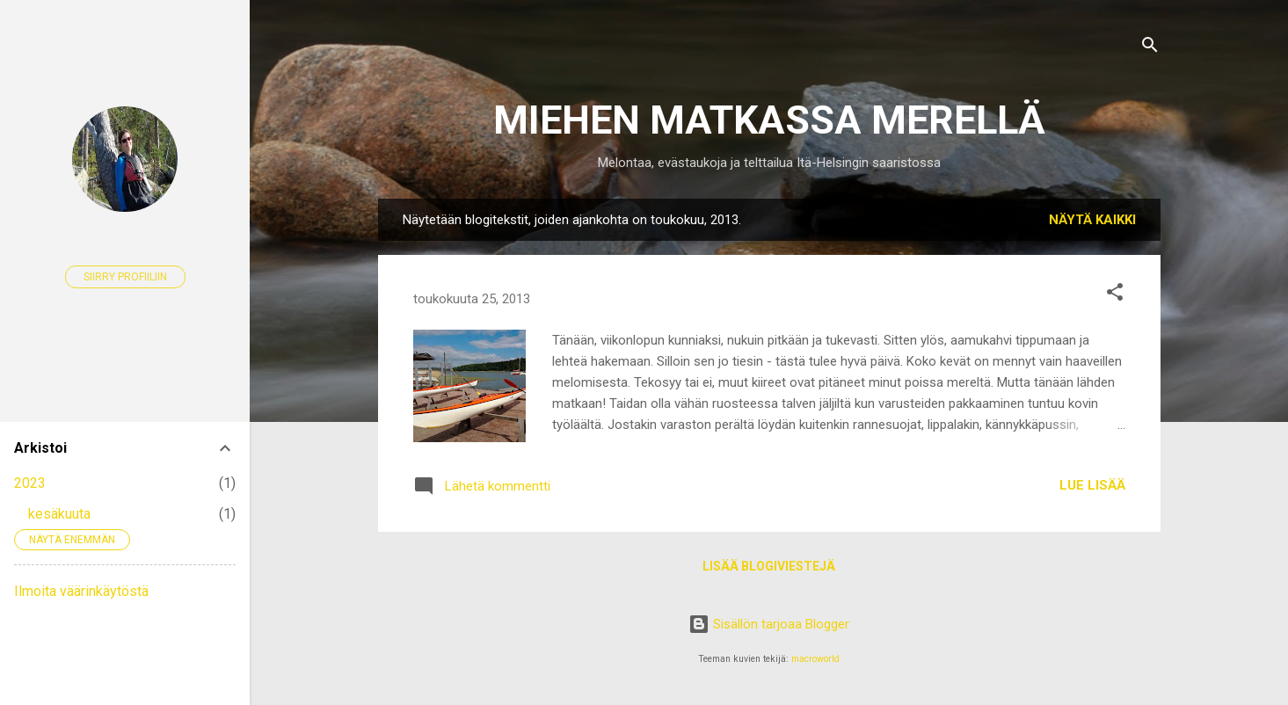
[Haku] (1150, 48)
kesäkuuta (59, 513)
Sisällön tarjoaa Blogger (768, 624)
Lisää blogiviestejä (768, 566)
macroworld (815, 659)
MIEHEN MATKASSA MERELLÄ (769, 120)
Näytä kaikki (1092, 220)
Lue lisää (1092, 485)
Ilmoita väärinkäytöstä (81, 591)
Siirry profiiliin (125, 277)
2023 (30, 483)
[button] (1114, 295)
